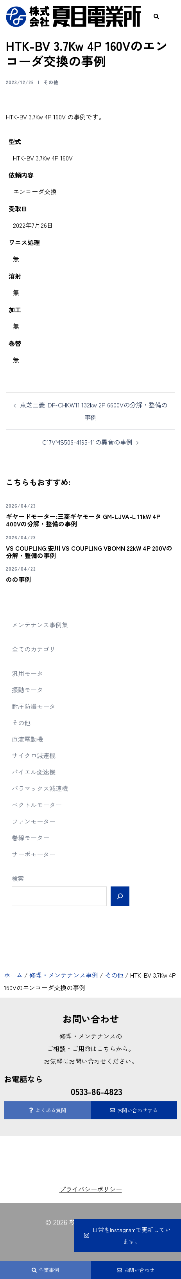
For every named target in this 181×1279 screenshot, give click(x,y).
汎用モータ (27, 673)
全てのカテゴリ (34, 649)
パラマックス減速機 (40, 788)
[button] (156, 16)
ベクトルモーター (37, 804)
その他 (51, 82)
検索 (18, 878)
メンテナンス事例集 (40, 624)
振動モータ (27, 689)
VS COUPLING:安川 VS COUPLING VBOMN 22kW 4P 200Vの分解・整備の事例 (89, 551)
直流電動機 (27, 739)
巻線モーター (30, 837)
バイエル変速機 (34, 771)
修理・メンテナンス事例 (63, 975)
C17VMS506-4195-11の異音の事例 (87, 442)
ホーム (13, 975)
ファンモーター (34, 821)
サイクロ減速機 (34, 755)
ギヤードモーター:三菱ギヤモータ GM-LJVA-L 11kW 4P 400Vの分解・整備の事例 (83, 520)
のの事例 (18, 579)
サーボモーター (34, 854)
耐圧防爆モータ (34, 706)
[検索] (120, 896)
